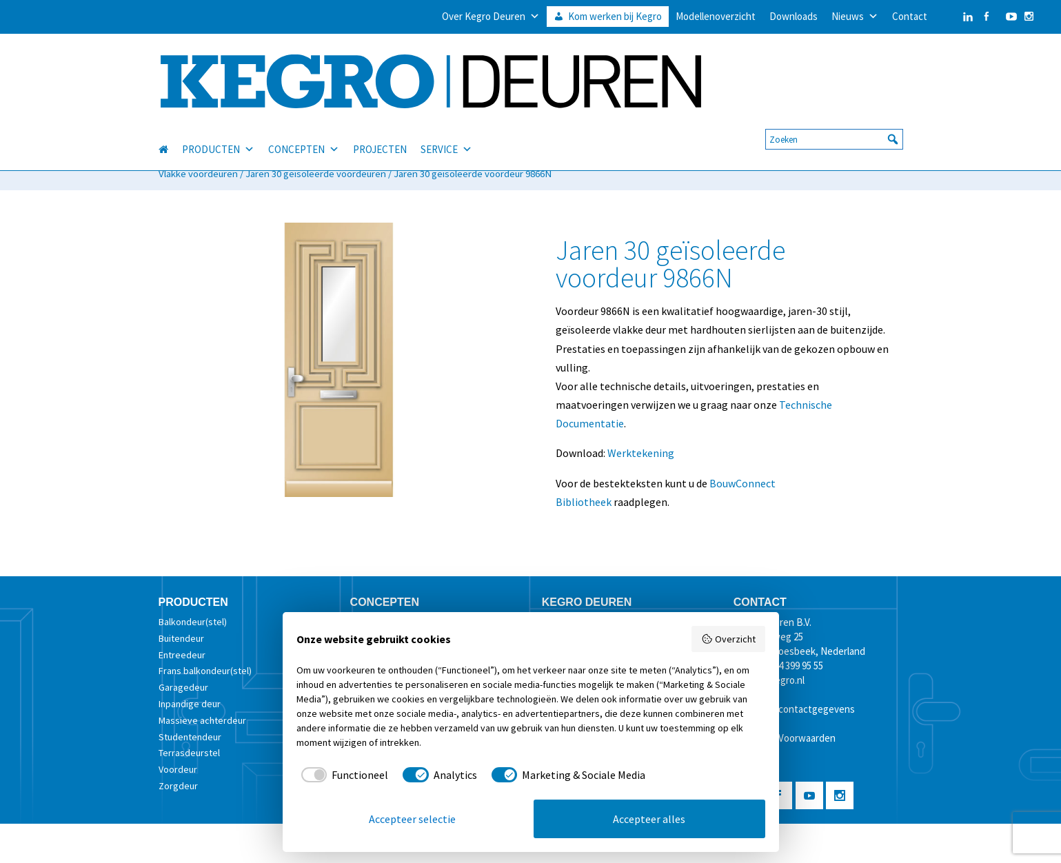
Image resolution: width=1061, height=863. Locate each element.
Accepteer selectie (412, 819)
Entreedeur (182, 655)
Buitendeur (181, 638)
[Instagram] (1029, 16)
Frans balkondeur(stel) (205, 670)
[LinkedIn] (954, 16)
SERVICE (446, 133)
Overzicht (728, 639)
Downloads (793, 16)
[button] (892, 123)
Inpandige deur (190, 704)
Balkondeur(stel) (193, 622)
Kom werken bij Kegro (615, 16)
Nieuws (854, 16)
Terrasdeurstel (189, 753)
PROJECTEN (380, 133)
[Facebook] (986, 16)
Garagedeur (183, 687)
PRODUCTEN (218, 133)
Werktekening (640, 453)
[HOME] (170, 133)
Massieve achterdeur (202, 720)
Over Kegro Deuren (491, 16)
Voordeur (178, 769)
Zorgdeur (178, 786)
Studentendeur (190, 737)
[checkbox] (342, 774)
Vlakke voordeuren (198, 173)
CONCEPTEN (303, 133)
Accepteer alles (649, 819)
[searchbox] (834, 123)
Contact (909, 16)
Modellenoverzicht (716, 16)
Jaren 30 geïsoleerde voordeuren (315, 173)
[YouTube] (1008, 16)
